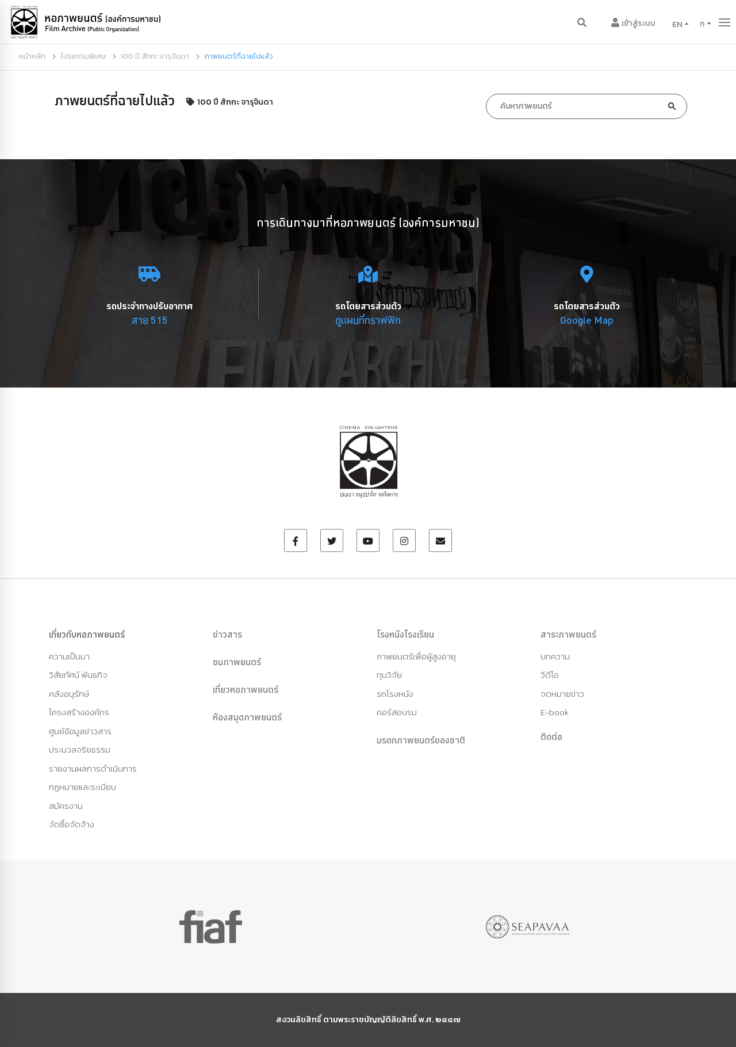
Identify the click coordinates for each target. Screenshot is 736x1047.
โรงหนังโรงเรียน (405, 634)
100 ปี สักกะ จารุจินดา (155, 56)
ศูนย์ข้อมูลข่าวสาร (80, 731)
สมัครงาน (66, 805)
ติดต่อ (551, 736)
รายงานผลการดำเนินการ (93, 768)
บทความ (555, 656)
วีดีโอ (549, 674)
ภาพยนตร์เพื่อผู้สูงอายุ (416, 656)
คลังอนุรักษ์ (69, 693)
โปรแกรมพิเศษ (83, 56)
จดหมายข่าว (562, 693)
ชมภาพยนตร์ (237, 662)
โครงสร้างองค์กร (79, 712)
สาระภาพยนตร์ (568, 634)
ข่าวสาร (227, 634)
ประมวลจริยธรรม (79, 749)
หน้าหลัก (32, 56)
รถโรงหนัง (395, 693)
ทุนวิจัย (389, 674)
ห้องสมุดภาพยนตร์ (247, 717)
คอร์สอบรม (397, 712)
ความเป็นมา (69, 656)
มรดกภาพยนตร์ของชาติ (421, 740)
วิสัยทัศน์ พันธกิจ (78, 674)
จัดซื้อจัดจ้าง (71, 824)
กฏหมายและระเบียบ (82, 786)
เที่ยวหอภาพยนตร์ (245, 689)
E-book (554, 712)
